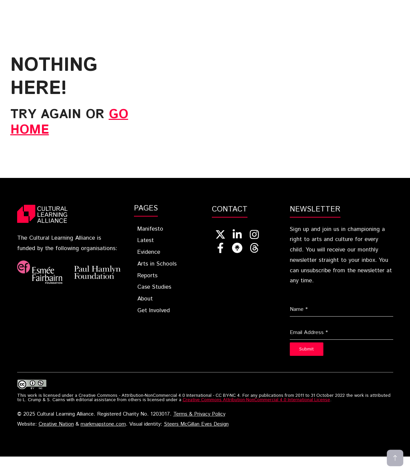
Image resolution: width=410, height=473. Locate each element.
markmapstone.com (103, 424)
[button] (170, 17)
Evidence (203, 6)
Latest (165, 6)
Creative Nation (56, 424)
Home (86, 6)
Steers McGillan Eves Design (196, 424)
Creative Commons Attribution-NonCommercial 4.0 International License (256, 399)
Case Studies (346, 6)
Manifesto (150, 229)
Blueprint (124, 6)
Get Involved (133, 16)
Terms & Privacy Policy (199, 414)
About (88, 16)
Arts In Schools (253, 6)
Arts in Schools (157, 264)
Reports (302, 6)
